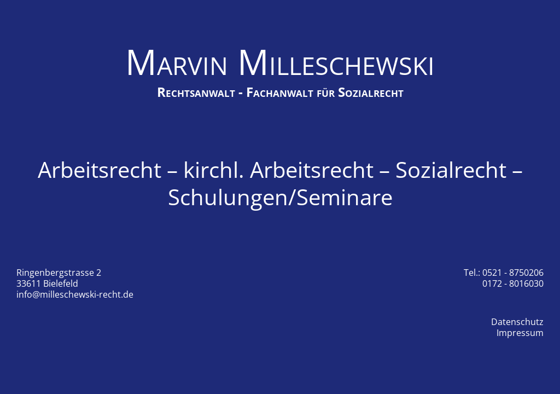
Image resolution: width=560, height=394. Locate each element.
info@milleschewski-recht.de (74, 294)
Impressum (520, 333)
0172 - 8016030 (513, 283)
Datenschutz (517, 322)
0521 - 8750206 (513, 272)
